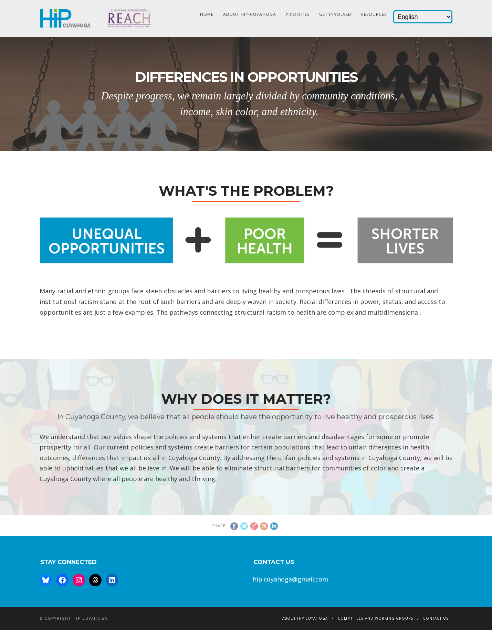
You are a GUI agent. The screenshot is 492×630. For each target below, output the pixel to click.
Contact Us (436, 618)
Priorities (298, 14)
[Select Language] (422, 16)
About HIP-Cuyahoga (249, 14)
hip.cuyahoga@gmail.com (290, 579)
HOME (206, 14)
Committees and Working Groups (375, 618)
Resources (374, 14)
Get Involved (335, 14)
